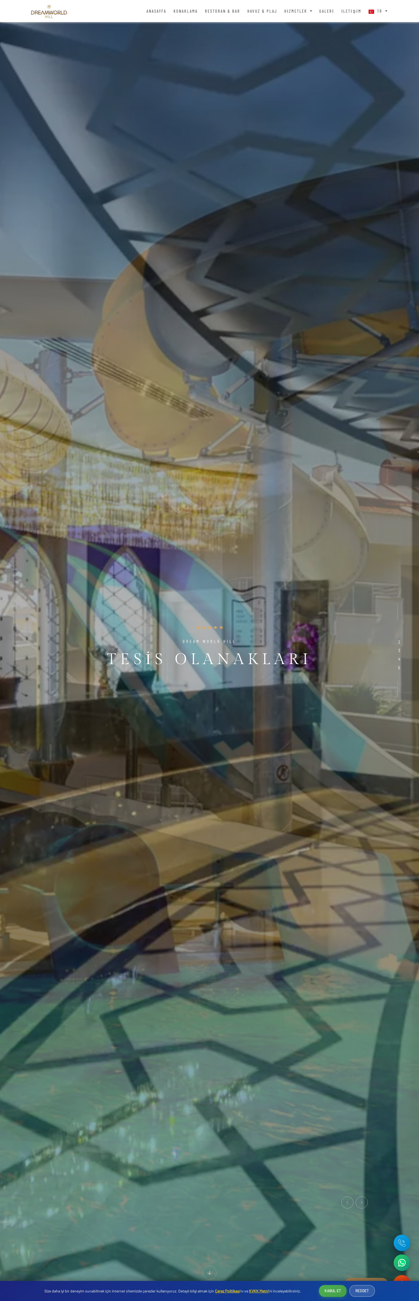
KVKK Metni (259, 1291)
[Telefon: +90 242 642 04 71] (402, 1243)
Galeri (326, 11)
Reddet (362, 1291)
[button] (398, 633)
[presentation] (347, 1202)
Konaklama (186, 11)
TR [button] (376, 11)
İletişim (351, 11)
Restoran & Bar (222, 11)
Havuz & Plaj (262, 11)
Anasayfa (156, 11)
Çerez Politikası (227, 1291)
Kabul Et (333, 1291)
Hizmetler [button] (296, 11)
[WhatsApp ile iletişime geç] (402, 1262)
